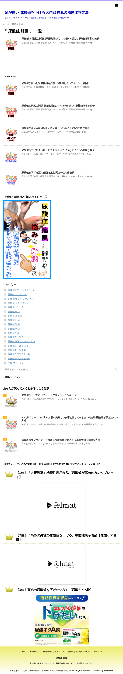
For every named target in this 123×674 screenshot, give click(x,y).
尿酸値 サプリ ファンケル (21, 298)
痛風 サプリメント (17, 362)
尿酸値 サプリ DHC (17, 294)
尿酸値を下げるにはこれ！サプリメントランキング (48, 395)
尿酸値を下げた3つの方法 (78, 651)
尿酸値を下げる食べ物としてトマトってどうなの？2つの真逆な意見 (58, 150)
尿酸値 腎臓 (14, 324)
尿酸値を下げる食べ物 (19, 354)
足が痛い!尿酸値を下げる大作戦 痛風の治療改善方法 (46, 12)
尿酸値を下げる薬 (17, 350)
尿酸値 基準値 (15, 315)
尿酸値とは (13, 332)
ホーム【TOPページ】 (29, 651)
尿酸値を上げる (16, 337)
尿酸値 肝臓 (14, 320)
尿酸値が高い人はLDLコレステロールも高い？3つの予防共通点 (55, 127)
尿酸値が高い (14, 328)
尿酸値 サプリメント (18, 303)
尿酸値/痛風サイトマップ (53, 651)
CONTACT (97, 651)
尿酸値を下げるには (18, 345)
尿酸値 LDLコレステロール (21, 290)
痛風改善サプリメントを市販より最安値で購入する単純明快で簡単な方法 (60, 439)
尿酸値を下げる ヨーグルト (21, 341)
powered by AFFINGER (102, 670)
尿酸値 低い (14, 311)
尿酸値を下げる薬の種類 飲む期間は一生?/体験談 (47, 172)
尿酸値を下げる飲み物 (19, 358)
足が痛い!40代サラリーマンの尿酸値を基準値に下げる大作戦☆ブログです (62, 663)
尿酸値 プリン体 (16, 307)
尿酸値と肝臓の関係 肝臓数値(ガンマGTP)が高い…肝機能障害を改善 (60, 38)
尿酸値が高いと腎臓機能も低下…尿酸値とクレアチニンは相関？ (55, 83)
